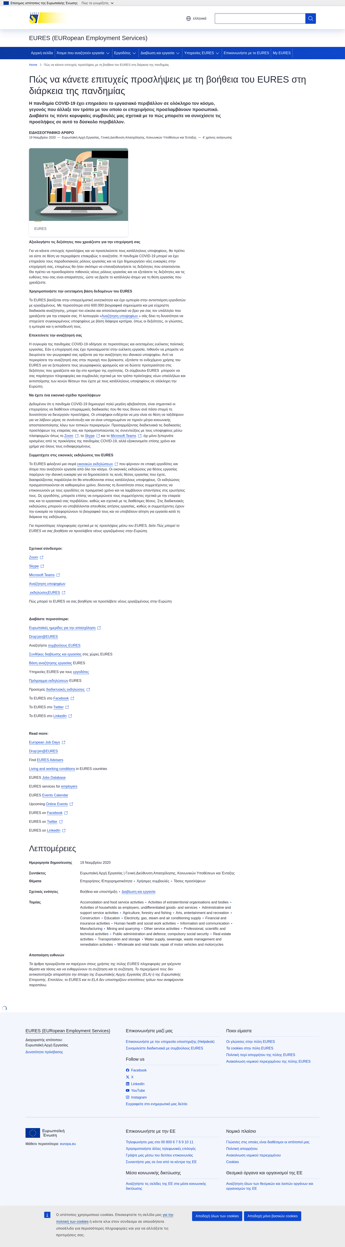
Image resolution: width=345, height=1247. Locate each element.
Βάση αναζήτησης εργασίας (50, 663)
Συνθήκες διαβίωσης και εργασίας (55, 654)
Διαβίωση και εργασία (157, 53)
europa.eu (68, 1144)
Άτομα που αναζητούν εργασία (80, 53)
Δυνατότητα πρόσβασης (44, 1052)
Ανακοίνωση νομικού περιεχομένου (253, 1155)
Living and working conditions (52, 769)
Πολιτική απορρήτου (242, 1149)
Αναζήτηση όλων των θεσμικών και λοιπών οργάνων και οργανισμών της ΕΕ (269, 1186)
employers (69, 786)
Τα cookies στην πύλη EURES (249, 1048)
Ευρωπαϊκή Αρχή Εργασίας (101, 873)
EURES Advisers (50, 760)
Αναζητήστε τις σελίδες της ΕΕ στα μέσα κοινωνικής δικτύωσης (166, 1186)
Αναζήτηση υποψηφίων (120, 316)
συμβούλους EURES (64, 645)
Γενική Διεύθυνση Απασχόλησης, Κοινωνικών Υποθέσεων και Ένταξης (180, 873)
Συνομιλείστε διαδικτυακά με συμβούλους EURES (164, 1048)
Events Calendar (55, 795)
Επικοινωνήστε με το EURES (246, 53)
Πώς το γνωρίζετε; (98, 3)
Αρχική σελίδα (42, 53)
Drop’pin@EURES (43, 636)
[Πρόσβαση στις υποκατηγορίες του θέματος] (108, 53)
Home (33, 65)
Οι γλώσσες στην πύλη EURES (250, 1041)
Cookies (232, 1162)
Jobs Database (54, 777)
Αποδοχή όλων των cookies (217, 1216)
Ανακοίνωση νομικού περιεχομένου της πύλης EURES (268, 1061)
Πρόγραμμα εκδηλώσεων (48, 681)
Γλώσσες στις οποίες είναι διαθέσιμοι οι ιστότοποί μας (267, 1142)
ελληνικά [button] (196, 18)
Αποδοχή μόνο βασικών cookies (273, 1216)
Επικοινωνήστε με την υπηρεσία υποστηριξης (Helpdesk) (170, 1041)
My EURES (282, 53)
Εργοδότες (122, 53)
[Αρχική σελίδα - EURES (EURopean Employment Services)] (51, 17)
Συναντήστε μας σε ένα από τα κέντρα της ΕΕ (161, 1162)
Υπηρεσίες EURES (199, 53)
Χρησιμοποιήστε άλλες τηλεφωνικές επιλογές (161, 1149)
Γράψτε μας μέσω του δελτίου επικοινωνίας (159, 1155)
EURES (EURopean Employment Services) (68, 1030)
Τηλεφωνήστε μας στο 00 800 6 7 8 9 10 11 (159, 1142)
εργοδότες (81, 672)
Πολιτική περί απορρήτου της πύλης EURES (260, 1055)
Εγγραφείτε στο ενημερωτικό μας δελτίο (156, 1104)
